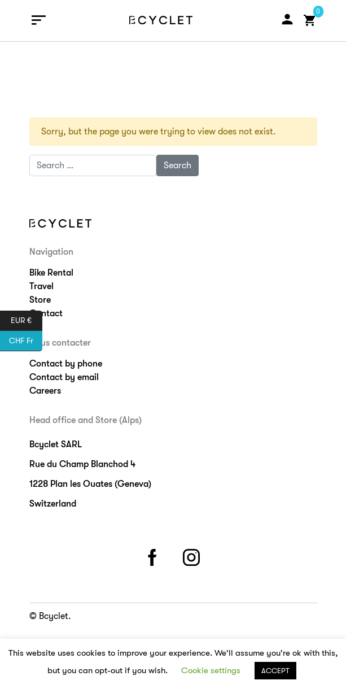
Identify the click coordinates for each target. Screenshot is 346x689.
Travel (41, 286)
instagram (192, 555)
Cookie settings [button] (210, 670)
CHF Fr (25, 341)
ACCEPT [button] (275, 670)
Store (40, 300)
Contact (46, 313)
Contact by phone (65, 364)
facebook (153, 555)
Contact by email (64, 377)
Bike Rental (51, 273)
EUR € (26, 321)
